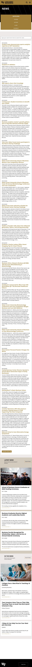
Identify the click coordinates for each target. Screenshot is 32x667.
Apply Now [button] (23, 664)
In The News (16, 19)
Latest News (16, 22)
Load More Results (7, 451)
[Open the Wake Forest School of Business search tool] (27, 2)
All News (16, 25)
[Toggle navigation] (29, 2)
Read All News (28, 461)
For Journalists (16, 28)
